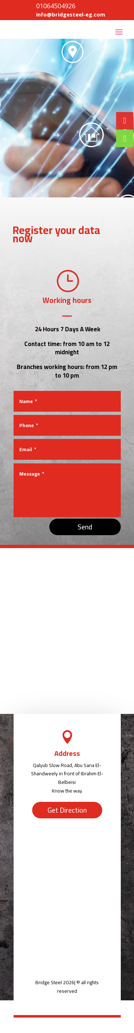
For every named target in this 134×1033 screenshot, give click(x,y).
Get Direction (67, 810)
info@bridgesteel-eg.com (70, 14)
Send (85, 526)
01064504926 (55, 5)
